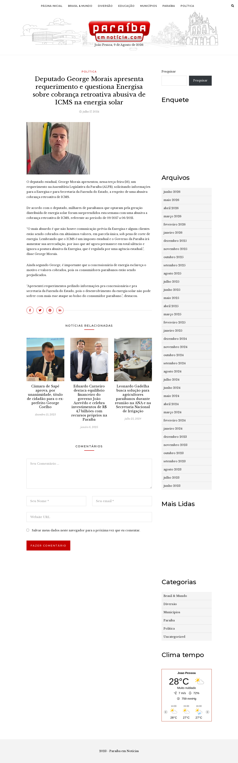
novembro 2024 (175, 347)
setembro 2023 (175, 461)
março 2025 (172, 314)
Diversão (105, 5)
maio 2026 (171, 200)
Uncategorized (174, 637)
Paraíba (169, 5)
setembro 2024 (175, 363)
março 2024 (172, 412)
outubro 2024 (174, 355)
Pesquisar (169, 71)
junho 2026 (172, 192)
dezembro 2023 (175, 437)
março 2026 (172, 216)
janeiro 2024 (173, 428)
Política (187, 5)
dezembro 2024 (175, 339)
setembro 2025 (174, 265)
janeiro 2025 (173, 330)
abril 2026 (171, 208)
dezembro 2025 (175, 241)
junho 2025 (172, 290)
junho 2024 (172, 388)
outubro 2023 (174, 453)
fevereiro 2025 (174, 322)
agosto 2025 (172, 273)
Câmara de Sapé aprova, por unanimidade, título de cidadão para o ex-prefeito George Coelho (45, 396)
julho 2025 (171, 281)
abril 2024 (171, 404)
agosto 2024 (172, 371)
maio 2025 (171, 298)
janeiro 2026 (173, 232)
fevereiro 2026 (175, 224)
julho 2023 (171, 477)
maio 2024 (171, 396)
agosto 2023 (172, 469)
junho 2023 (172, 486)
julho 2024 (171, 379)
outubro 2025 (173, 257)
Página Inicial (52, 5)
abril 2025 (171, 306)
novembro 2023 (175, 445)
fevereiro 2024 (175, 420)
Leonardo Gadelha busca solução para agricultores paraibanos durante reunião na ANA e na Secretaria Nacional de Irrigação (133, 398)
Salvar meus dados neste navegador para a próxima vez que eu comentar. (86, 530)
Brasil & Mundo (80, 5)
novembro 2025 (175, 249)
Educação (126, 5)
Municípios (148, 5)
